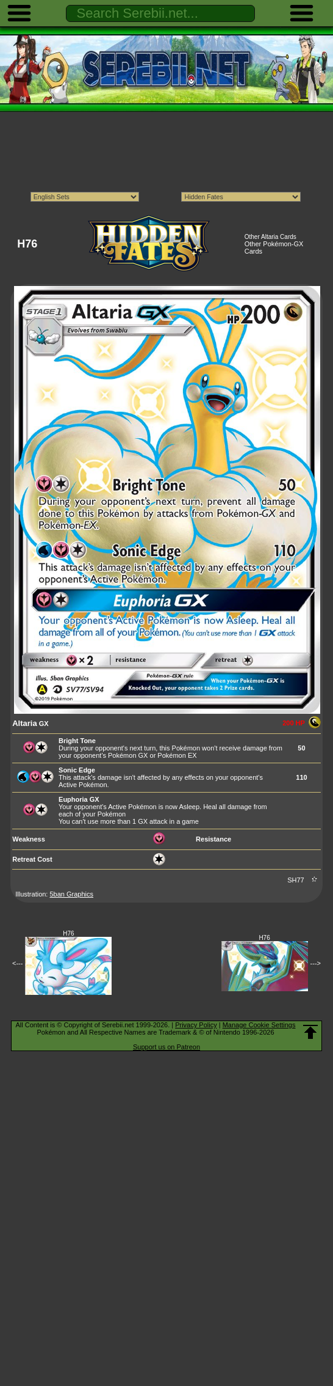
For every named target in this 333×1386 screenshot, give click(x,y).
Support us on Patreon (166, 1046)
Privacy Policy (196, 1024)
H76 (68, 933)
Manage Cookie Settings (259, 1024)
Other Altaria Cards (270, 236)
